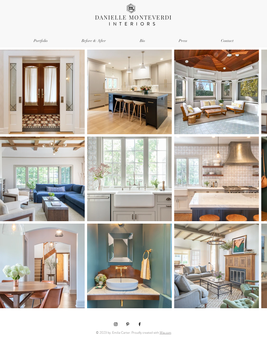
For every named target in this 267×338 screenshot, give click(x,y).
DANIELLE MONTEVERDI (133, 17)
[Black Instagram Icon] (115, 324)
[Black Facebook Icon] (139, 324)
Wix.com (165, 332)
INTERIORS (133, 24)
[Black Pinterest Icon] (127, 324)
